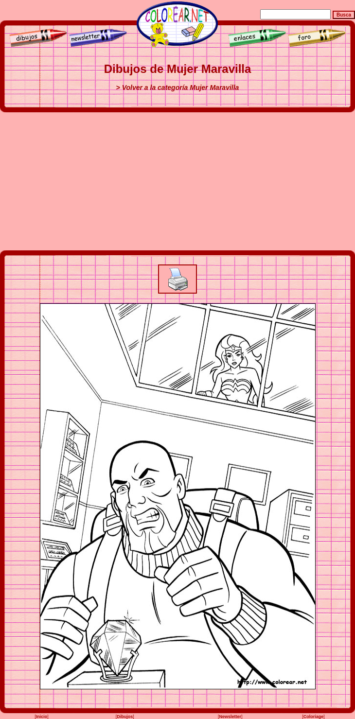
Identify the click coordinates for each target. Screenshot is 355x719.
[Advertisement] (178, 181)
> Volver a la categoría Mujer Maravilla (177, 87)
